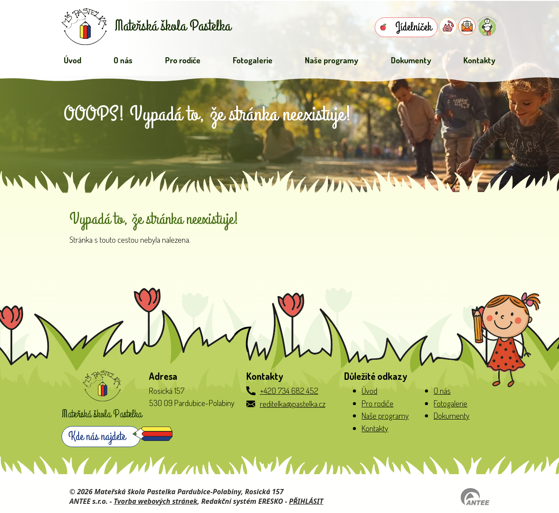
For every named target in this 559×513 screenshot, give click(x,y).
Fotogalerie (253, 60)
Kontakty (479, 60)
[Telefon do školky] (448, 26)
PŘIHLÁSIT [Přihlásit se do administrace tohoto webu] (306, 501)
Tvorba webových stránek (155, 501)
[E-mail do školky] (467, 26)
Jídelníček (413, 27)
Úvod (72, 60)
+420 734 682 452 (289, 390)
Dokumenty (411, 60)
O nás (123, 60)
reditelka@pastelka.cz (292, 403)
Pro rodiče (182, 60)
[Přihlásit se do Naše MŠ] (487, 26)
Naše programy (331, 60)
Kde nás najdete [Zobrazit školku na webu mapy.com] (96, 436)
